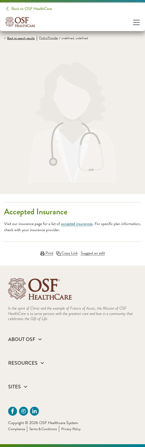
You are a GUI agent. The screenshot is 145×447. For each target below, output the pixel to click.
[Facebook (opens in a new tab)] (12, 411)
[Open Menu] (136, 22)
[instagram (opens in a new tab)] (23, 411)
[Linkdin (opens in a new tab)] (34, 411)
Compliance (16, 429)
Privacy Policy (71, 429)
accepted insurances (77, 224)
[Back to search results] (20, 38)
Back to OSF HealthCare (31, 9)
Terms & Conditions (43, 429)
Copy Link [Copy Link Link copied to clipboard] (67, 253)
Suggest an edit (93, 253)
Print (46, 253)
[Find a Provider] (47, 38)
